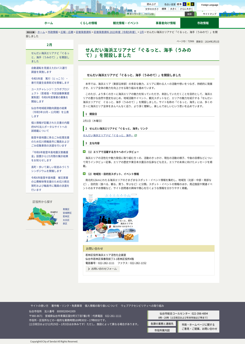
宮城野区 (67, 212)
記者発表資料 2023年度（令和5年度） (115, 32)
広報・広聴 (67, 32)
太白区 (66, 219)
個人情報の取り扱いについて (101, 305)
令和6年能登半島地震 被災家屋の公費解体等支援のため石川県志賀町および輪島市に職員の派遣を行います (50, 184)
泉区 (65, 223)
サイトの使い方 (39, 305)
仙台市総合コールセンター (175, 313)
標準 (179, 4)
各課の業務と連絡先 (162, 323)
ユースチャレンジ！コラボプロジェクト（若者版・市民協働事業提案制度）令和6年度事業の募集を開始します (50, 95)
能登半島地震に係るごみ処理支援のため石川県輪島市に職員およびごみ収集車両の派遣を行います (50, 141)
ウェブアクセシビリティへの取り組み (142, 305)
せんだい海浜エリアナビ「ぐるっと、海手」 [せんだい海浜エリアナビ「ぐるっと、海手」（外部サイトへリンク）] (108, 135)
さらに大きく (186, 8)
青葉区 (66, 209)
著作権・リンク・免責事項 (66, 305)
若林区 (66, 216)
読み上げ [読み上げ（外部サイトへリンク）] (151, 4)
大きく (173, 8)
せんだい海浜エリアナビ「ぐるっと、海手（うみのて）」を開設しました (50, 57)
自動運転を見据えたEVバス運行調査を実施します (49, 70)
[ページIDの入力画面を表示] (143, 14)
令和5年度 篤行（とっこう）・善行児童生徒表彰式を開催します (50, 80)
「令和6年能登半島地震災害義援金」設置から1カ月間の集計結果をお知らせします (49, 156)
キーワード (134, 13)
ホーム (41, 32)
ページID (148, 13)
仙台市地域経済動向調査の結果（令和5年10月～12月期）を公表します (50, 112)
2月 (142, 32)
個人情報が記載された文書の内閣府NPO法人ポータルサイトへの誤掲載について (50, 127)
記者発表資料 (83, 32)
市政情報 (53, 32)
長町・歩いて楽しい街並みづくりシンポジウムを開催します (50, 169)
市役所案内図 (162, 330)
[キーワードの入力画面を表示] (128, 14)
